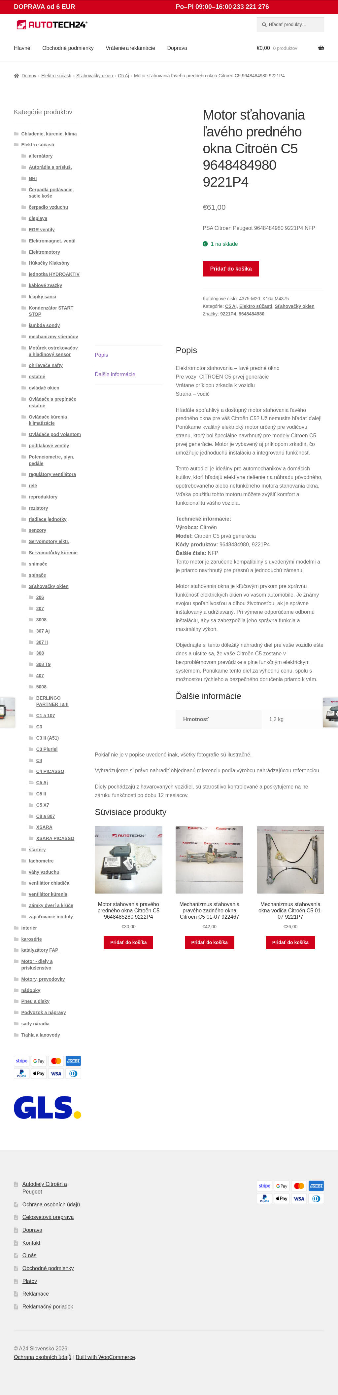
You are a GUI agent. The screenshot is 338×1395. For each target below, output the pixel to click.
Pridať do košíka (231, 269)
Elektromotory (44, 252)
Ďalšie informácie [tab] (115, 374)
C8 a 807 (45, 816)
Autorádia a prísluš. (50, 167)
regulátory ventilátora (52, 474)
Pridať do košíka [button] (128, 942)
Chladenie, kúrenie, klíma (49, 133)
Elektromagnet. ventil (52, 240)
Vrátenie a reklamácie (130, 48)
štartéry (37, 849)
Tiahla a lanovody (40, 1035)
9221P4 (228, 313)
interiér (29, 928)
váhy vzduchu (44, 872)
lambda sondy (44, 325)
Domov (28, 75)
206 (40, 597)
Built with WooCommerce (105, 1357)
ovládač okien (44, 387)
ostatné (37, 376)
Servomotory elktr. (49, 541)
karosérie (31, 939)
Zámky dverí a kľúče (51, 905)
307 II (42, 642)
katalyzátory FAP (39, 950)
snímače (38, 564)
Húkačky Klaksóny (49, 263)
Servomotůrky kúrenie (53, 552)
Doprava (177, 48)
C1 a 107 (45, 715)
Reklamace (35, 1294)
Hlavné (22, 48)
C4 (39, 760)
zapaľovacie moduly (51, 916)
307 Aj (43, 631)
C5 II (41, 793)
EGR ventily (42, 229)
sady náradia (35, 1023)
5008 (41, 686)
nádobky (31, 990)
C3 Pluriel (47, 749)
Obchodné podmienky (68, 48)
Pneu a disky (35, 1001)
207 (40, 608)
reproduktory (43, 496)
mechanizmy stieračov (53, 336)
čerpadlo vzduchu (48, 207)
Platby (29, 1281)
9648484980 (251, 313)
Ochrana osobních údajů (51, 1204)
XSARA (44, 827)
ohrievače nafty (46, 365)
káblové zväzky (45, 285)
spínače (37, 575)
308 (40, 653)
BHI (33, 178)
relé (33, 485)
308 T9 (43, 664)
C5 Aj (123, 75)
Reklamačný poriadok (47, 1306)
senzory (37, 530)
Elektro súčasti (56, 75)
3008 (41, 619)
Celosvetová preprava (48, 1217)
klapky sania (42, 296)
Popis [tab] (101, 355)
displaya (38, 218)
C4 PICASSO (50, 771)
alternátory (40, 156)
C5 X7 (42, 805)
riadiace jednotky (47, 519)
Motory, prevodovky (43, 979)
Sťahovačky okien (94, 75)
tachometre (41, 860)
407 (40, 675)
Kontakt (31, 1243)
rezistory (38, 508)
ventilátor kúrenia (48, 894)
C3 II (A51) (47, 738)
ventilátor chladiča (49, 883)
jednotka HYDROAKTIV (54, 274)
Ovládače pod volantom (55, 434)
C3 (39, 726)
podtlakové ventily (49, 445)
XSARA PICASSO (55, 838)
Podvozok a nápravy (43, 1012)
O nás (29, 1255)
